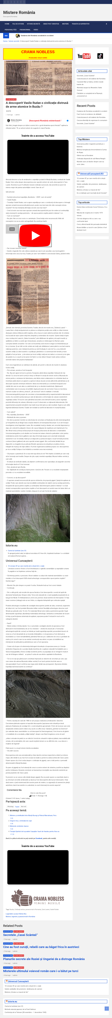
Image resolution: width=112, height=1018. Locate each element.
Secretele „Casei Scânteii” (86, 123)
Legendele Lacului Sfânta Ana (16, 906)
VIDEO (36, 30)
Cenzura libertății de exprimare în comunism (92, 120)
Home (7, 24)
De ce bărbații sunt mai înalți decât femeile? (92, 193)
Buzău (12, 901)
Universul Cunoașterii (18, 973)
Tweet (17, 806)
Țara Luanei (45, 901)
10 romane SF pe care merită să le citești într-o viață (26, 566)
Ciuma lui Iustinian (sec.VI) (17, 551)
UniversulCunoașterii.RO (92, 174)
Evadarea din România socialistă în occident (92, 111)
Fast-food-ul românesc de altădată (89, 114)
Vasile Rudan (54, 901)
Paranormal (25, 30)
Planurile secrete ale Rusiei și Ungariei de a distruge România (44, 950)
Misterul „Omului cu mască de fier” (89, 190)
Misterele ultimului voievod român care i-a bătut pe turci (40, 963)
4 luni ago (7, 955)
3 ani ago (9, 115)
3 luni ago (7, 931)
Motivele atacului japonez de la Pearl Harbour (20, 1001)
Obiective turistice (51, 24)
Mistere (65, 24)
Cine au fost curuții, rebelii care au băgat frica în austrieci (41, 938)
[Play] (35, 235)
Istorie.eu (12, 993)
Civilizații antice (20, 901)
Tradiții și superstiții (80, 24)
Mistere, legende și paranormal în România (20, 908)
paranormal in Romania (33, 901)
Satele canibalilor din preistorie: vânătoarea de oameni (23, 981)
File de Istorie (18, 24)
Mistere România (19, 12)
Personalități (11, 30)
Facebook (39, 838)
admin (17, 115)
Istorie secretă (33, 24)
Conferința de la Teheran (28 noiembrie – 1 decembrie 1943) (25, 1004)
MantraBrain (32, 1016)
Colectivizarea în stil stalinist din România (91, 117)
